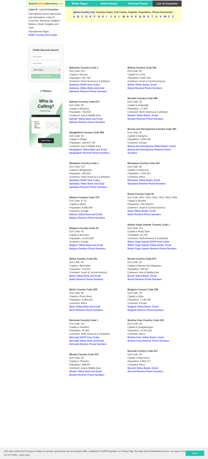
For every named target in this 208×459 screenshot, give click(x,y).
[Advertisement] (123, 43)
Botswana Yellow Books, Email (143, 180)
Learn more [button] (24, 455)
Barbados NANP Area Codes (84, 180)
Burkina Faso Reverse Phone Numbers (148, 340)
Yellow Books (108, 3)
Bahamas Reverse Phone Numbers (88, 91)
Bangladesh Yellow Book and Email (88, 149)
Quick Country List (84, 12)
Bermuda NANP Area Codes (84, 337)
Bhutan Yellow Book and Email (85, 371)
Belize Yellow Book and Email (85, 276)
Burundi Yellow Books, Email (142, 368)
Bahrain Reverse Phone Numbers (87, 122)
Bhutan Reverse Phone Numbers (86, 375)
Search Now (46, 76)
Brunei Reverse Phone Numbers (144, 279)
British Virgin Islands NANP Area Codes (148, 241)
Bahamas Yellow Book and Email (86, 88)
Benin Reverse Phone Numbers (86, 310)
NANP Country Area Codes (42, 35)
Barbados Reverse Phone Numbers (88, 187)
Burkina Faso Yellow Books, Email (145, 337)
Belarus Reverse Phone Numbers (87, 218)
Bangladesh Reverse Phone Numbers (89, 153)
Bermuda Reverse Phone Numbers (88, 344)
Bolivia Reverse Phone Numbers (144, 88)
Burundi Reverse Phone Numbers (145, 371)
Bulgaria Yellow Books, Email (142, 306)
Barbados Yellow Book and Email (86, 183)
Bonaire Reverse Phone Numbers (145, 119)
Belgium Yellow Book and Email (86, 245)
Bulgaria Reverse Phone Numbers (145, 310)
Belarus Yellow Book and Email (85, 214)
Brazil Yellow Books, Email (141, 211)
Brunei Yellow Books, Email (141, 276)
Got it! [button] (195, 453)
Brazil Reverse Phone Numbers (144, 214)
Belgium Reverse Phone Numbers (87, 248)
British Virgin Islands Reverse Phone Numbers (152, 248)
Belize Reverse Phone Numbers (86, 279)
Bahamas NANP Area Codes (84, 84)
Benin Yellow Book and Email (84, 306)
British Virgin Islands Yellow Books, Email (149, 245)
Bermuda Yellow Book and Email (86, 340)
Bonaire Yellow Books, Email (142, 115)
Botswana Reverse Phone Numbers (146, 183)
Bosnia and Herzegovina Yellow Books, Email (151, 146)
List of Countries (167, 3)
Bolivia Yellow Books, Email (142, 84)
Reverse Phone (138, 3)
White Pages (80, 3)
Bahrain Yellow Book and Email (85, 119)
